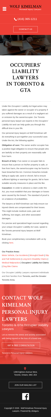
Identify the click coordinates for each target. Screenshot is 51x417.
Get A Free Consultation (20, 345)
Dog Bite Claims (10, 266)
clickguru (35, 411)
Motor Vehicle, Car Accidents (15, 255)
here (11, 243)
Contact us (25, 29)
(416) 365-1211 (27, 18)
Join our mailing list (26, 385)
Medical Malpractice (11, 262)
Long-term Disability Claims (34, 259)
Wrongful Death (37, 255)
